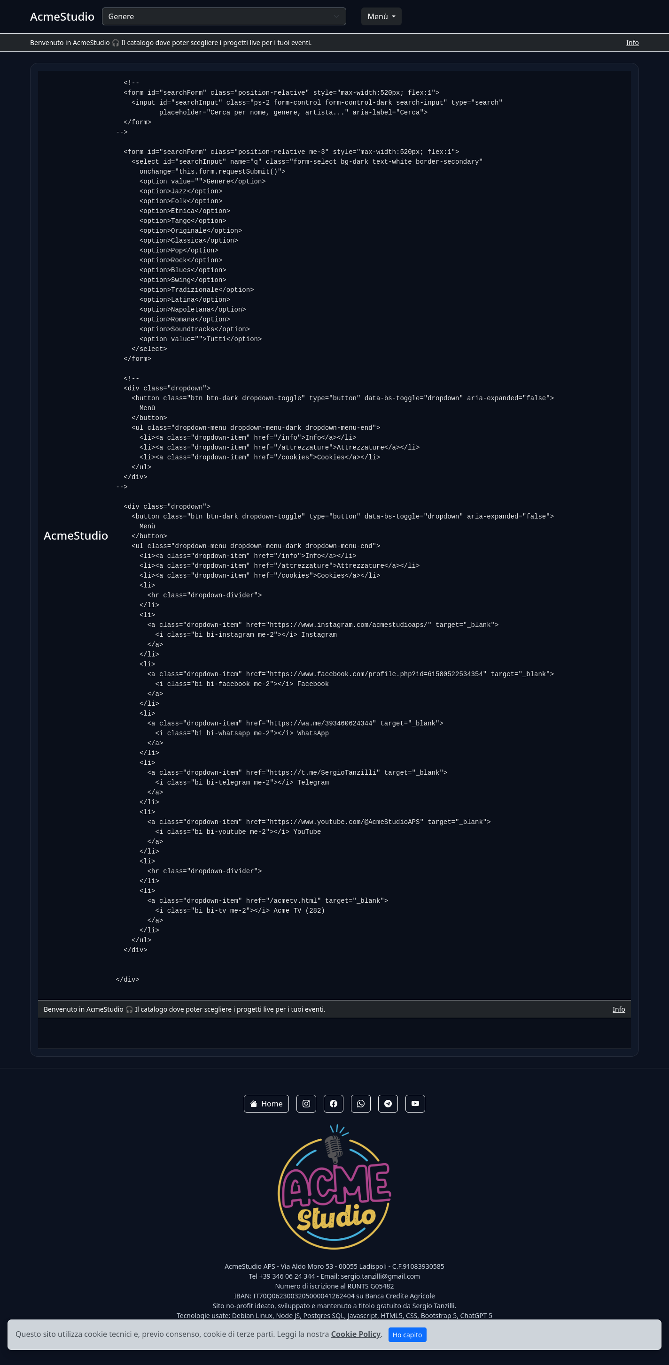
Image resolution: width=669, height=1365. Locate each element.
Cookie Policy (356, 1334)
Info (632, 42)
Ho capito (407, 1334)
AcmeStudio (62, 16)
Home (266, 1103)
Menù (378, 16)
